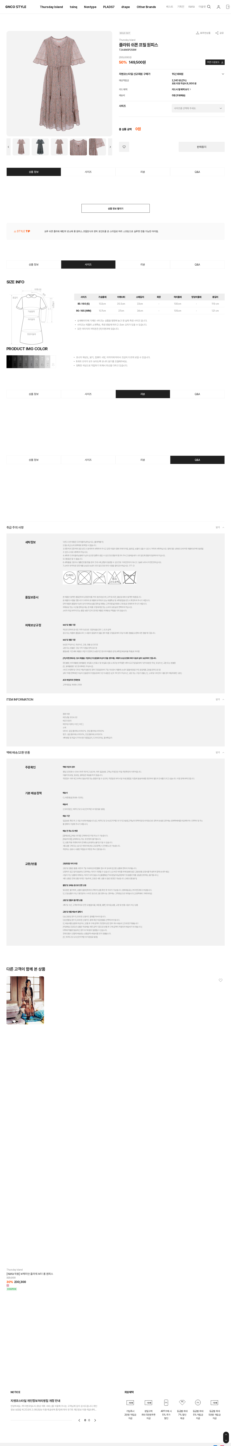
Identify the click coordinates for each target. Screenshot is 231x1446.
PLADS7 (109, 7)
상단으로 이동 (226, 1435)
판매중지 (201, 147)
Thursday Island (51, 7)
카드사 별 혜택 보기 (182, 89)
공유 (222, 33)
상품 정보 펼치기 (115, 208)
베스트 (169, 6)
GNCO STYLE (15, 6)
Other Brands (146, 7)
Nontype (90, 7)
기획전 (180, 6)
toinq (73, 7)
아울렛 (202, 6)
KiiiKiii (191, 6)
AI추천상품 (205, 33)
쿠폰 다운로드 (213, 62)
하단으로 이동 (226, 1440)
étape (125, 7)
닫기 (218, 527)
